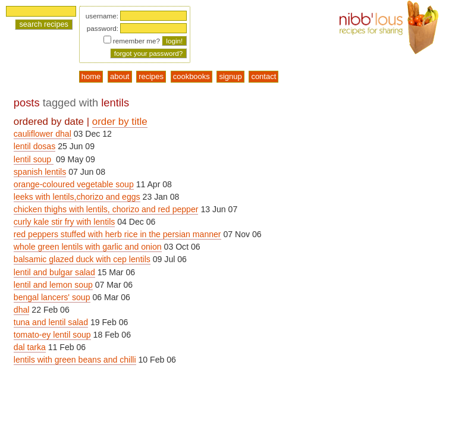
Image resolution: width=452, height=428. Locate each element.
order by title (119, 121)
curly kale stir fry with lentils (64, 221)
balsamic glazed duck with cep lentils (82, 259)
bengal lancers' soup (52, 297)
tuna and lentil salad (51, 322)
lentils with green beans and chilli (75, 359)
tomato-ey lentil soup (52, 334)
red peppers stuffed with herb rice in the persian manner (117, 234)
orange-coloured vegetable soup (74, 184)
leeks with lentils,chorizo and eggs (77, 197)
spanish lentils (40, 172)
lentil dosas (34, 146)
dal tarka (30, 347)
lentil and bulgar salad (54, 272)
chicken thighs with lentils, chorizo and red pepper (106, 209)
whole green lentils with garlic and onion (88, 246)
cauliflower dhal (42, 134)
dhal (22, 309)
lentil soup (34, 159)
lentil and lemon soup (53, 284)
